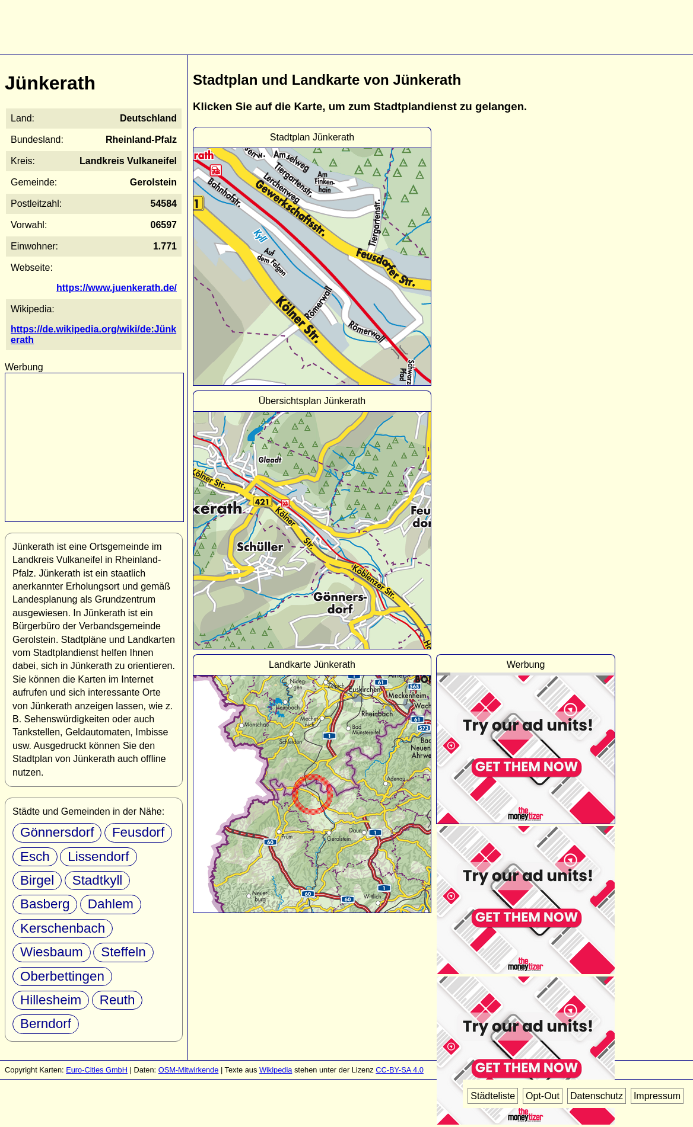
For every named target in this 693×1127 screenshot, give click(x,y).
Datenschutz (596, 1096)
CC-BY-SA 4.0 (400, 1069)
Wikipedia (275, 1069)
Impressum (657, 1096)
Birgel (37, 880)
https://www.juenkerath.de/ (116, 288)
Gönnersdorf (57, 832)
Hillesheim (50, 999)
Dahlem (110, 904)
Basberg (44, 904)
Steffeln (123, 951)
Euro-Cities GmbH (97, 1069)
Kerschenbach (62, 928)
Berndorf (45, 1023)
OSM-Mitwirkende (188, 1069)
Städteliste (493, 1096)
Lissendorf (98, 856)
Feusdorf (138, 832)
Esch (35, 856)
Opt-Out (543, 1096)
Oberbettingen (62, 976)
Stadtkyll (97, 880)
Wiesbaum (51, 951)
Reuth (117, 999)
